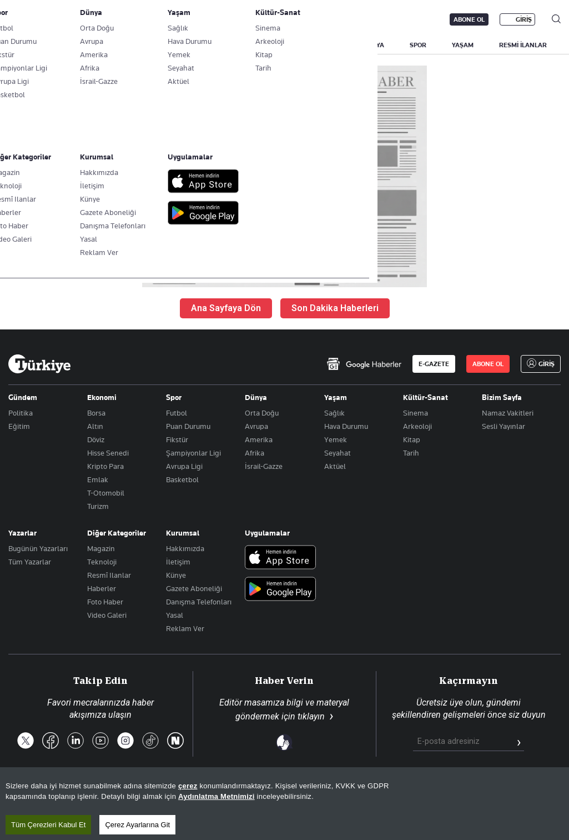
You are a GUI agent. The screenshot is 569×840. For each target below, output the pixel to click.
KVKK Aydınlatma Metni (384, 794)
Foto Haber (105, 601)
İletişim (178, 561)
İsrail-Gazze (264, 466)
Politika (20, 412)
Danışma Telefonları (198, 601)
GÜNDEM (215, 45)
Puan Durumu (188, 426)
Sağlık (334, 412)
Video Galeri (107, 615)
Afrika (254, 452)
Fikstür (177, 439)
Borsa (96, 412)
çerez (188, 815)
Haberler (101, 588)
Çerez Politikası (534, 794)
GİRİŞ (524, 19)
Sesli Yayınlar (503, 426)
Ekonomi (102, 397)
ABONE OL (469, 19)
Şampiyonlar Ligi (193, 452)
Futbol (176, 412)
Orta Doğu (262, 412)
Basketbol (182, 479)
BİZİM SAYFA (156, 45)
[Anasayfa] (39, 363)
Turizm (98, 506)
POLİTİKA (268, 45)
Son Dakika (224, 794)
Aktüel (335, 466)
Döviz (95, 439)
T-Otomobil (105, 492)
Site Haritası (279, 794)
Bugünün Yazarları (38, 548)
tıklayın (311, 716)
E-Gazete (65, 19)
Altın (95, 426)
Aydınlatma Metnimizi (216, 826)
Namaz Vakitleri (507, 412)
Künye (176, 575)
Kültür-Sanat (425, 397)
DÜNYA (373, 45)
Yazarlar (22, 532)
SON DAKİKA (34, 45)
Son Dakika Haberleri (335, 308)
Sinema (415, 412)
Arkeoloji (417, 426)
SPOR (418, 45)
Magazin (101, 548)
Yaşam (335, 397)
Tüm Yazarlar (29, 561)
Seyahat (337, 452)
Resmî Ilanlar (109, 575)
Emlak (97, 479)
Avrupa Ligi (184, 466)
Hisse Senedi (108, 452)
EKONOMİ (322, 45)
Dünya (256, 397)
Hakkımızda (185, 548)
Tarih (411, 452)
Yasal (174, 615)
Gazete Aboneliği (134, 19)
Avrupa (256, 426)
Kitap (411, 439)
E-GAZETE (434, 364)
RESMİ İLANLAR (523, 45)
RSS (321, 794)
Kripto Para (105, 466)
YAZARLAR (95, 45)
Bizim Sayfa (502, 397)
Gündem (22, 397)
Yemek (335, 439)
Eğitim (19, 426)
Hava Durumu (346, 426)
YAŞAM (463, 45)
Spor (174, 397)
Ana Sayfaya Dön (226, 308)
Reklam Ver (185, 628)
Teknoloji (102, 561)
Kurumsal (182, 532)
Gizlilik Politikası (466, 794)
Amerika (259, 439)
